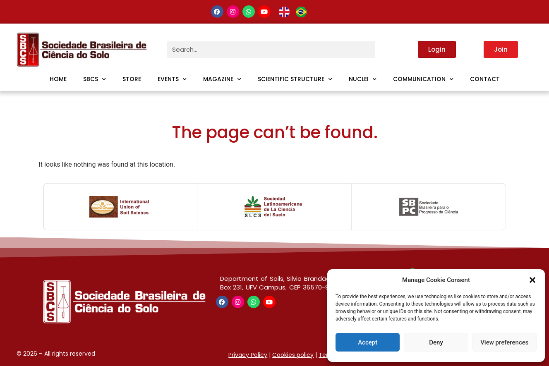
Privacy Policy (247, 355)
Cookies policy (293, 355)
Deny (436, 342)
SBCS (94, 79)
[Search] (383, 49)
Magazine (222, 79)
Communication (423, 79)
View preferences (504, 342)
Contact (485, 79)
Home (58, 79)
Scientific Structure (295, 79)
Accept (367, 342)
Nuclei (362, 79)
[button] (532, 280)
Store (131, 79)
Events (172, 79)
